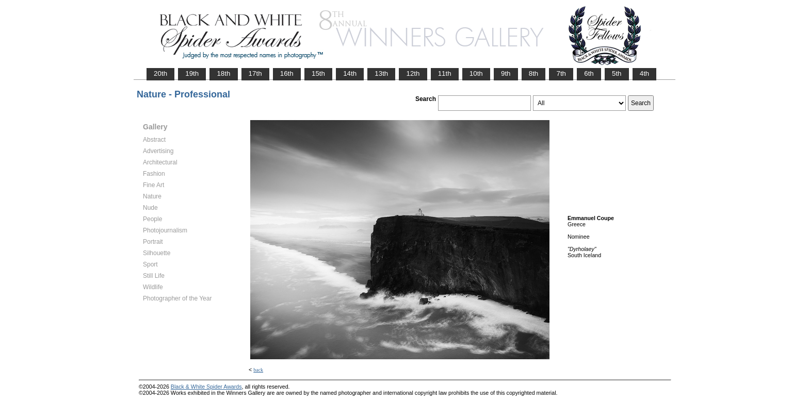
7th (561, 73)
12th (412, 73)
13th (381, 73)
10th (476, 73)
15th (318, 73)
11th (444, 73)
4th (644, 73)
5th (616, 73)
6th (589, 73)
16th (286, 73)
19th (192, 73)
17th (255, 73)
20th (160, 73)
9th (505, 73)
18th (223, 73)
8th (533, 73)
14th (349, 73)
